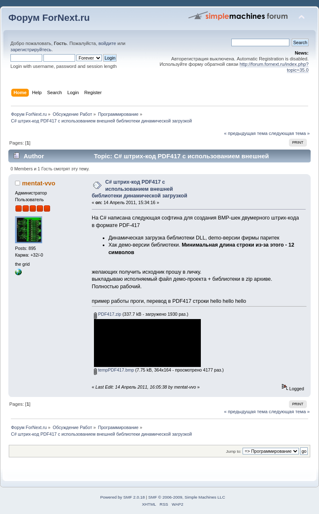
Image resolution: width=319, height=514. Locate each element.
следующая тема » (289, 133)
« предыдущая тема (245, 133)
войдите (107, 43)
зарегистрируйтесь (30, 49)
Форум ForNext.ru (49, 17)
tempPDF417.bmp (114, 369)
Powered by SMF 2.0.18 (122, 497)
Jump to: (233, 451)
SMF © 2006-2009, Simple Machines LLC (186, 497)
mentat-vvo (39, 183)
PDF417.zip (107, 314)
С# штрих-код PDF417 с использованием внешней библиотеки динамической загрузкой (139, 188)
